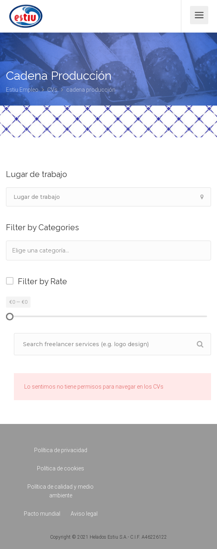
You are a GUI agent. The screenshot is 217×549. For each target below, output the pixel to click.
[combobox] (108, 250)
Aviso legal (84, 513)
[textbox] (51, 250)
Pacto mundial (42, 513)
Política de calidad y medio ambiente (60, 491)
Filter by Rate (42, 281)
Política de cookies (60, 468)
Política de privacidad (60, 450)
